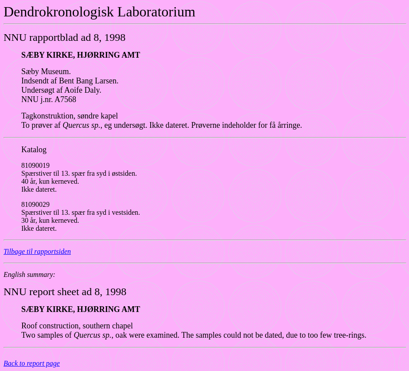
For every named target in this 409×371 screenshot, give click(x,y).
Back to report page (32, 363)
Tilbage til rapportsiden (37, 251)
